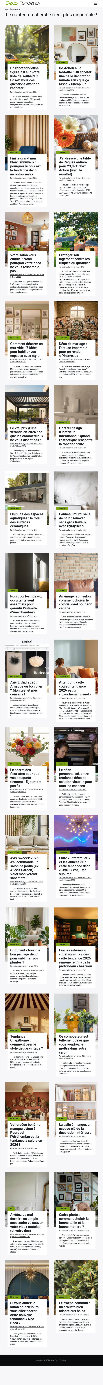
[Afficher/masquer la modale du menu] (96, 3)
